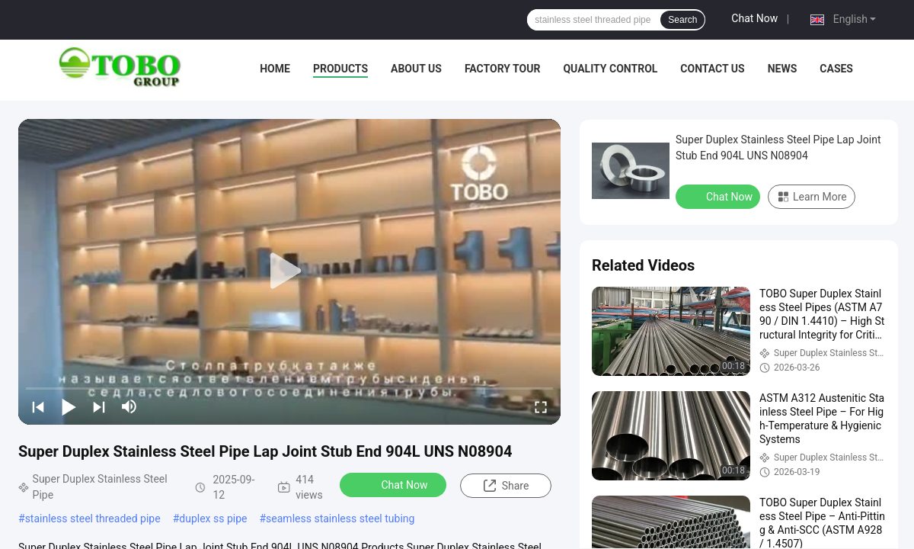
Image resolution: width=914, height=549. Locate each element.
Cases (836, 69)
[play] (289, 271)
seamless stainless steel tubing (340, 518)
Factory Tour (503, 69)
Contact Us (712, 69)
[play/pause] (68, 406)
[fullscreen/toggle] (541, 406)
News (782, 69)
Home (275, 69)
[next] (99, 406)
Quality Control (610, 69)
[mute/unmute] (129, 406)
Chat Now (754, 18)
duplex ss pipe (213, 518)
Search (682, 19)
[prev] (38, 406)
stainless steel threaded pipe (93, 518)
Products (340, 69)
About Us (416, 69)
